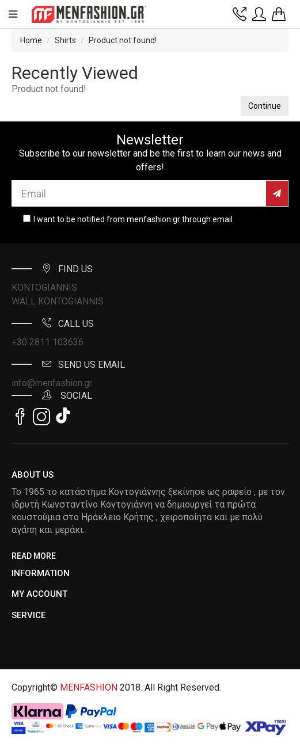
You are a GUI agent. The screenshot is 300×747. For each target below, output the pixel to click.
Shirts (65, 40)
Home (31, 40)
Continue (264, 105)
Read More (34, 556)
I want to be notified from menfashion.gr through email (133, 219)
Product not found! (123, 40)
